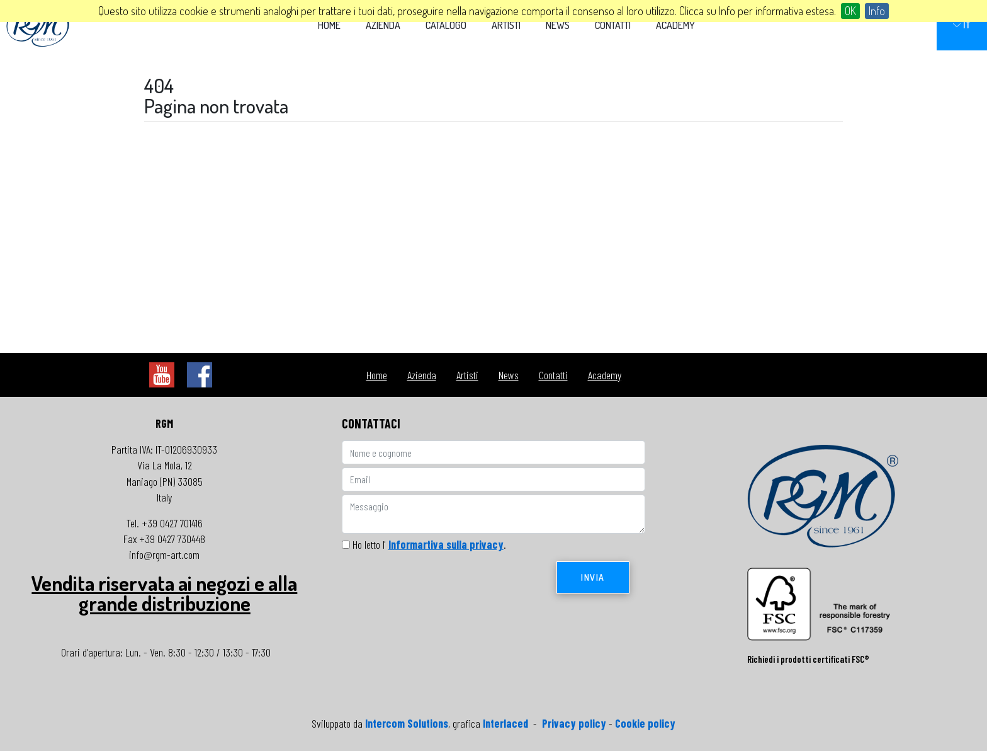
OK (850, 11)
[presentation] (437, 586)
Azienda (383, 25)
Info (877, 11)
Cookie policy (645, 723)
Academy (675, 25)
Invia (593, 577)
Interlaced (505, 723)
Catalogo (446, 25)
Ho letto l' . (429, 544)
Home (329, 25)
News (558, 25)
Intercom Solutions (406, 723)
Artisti (506, 25)
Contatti (613, 25)
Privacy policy (574, 723)
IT (962, 25)
